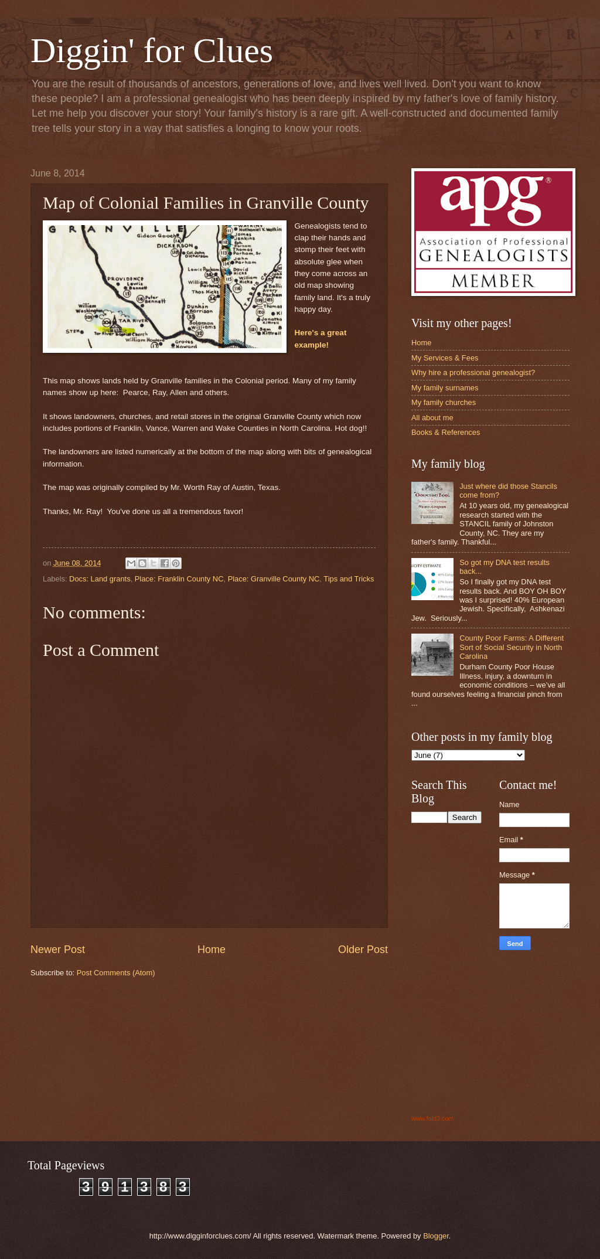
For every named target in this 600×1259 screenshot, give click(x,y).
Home (211, 949)
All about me (432, 417)
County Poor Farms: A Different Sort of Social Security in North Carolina (511, 647)
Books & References (445, 432)
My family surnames (444, 387)
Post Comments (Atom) (116, 972)
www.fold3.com (432, 1118)
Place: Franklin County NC (179, 578)
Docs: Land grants (100, 578)
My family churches (443, 402)
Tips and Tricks (348, 578)
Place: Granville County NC (274, 578)
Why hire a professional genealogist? (473, 372)
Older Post (363, 949)
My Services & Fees (444, 357)
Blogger (436, 1235)
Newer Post (57, 949)
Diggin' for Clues (151, 50)
